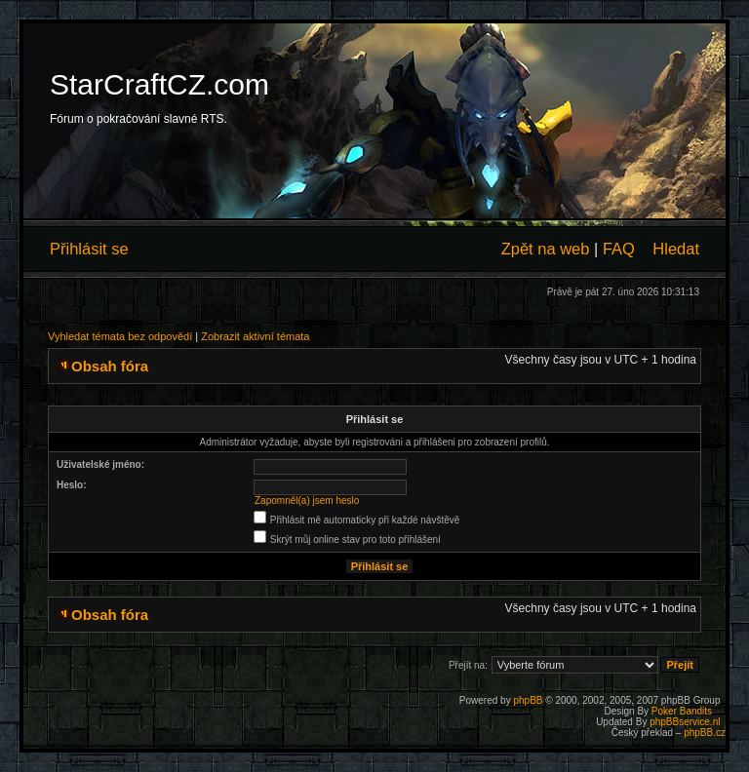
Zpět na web (545, 248)
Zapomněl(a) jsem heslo (307, 500)
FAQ (619, 248)
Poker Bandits (681, 711)
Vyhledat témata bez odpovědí (120, 336)
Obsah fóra (109, 366)
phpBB (527, 700)
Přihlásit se (89, 248)
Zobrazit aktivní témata (255, 336)
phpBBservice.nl (685, 721)
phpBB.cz (705, 732)
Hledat (675, 248)
